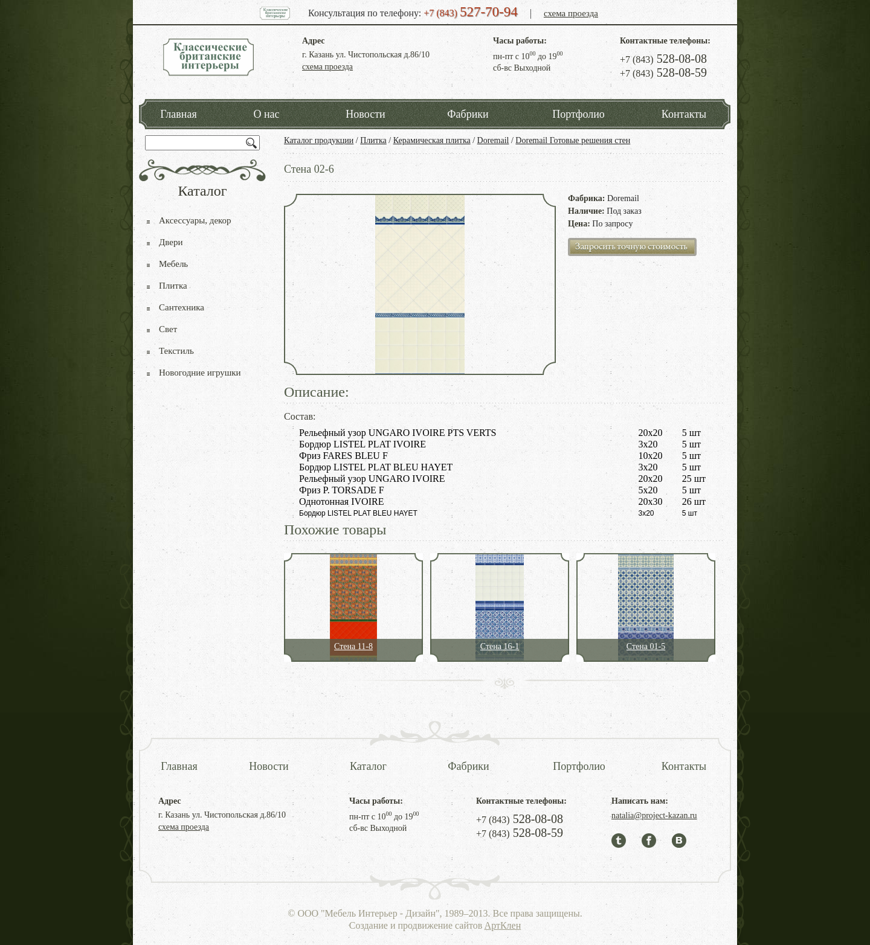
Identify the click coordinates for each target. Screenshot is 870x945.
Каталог (368, 766)
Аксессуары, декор (195, 220)
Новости (365, 114)
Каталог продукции (318, 140)
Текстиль (176, 351)
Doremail (493, 140)
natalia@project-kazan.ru (654, 815)
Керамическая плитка (432, 140)
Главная (178, 114)
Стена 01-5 (646, 646)
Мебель (173, 264)
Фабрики (467, 114)
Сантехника (181, 307)
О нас (266, 114)
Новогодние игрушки (200, 372)
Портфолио (578, 114)
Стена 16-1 (499, 646)
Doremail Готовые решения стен (572, 140)
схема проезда (571, 13)
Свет (168, 329)
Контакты (684, 114)
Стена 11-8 (353, 646)
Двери (170, 242)
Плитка (373, 140)
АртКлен (503, 925)
